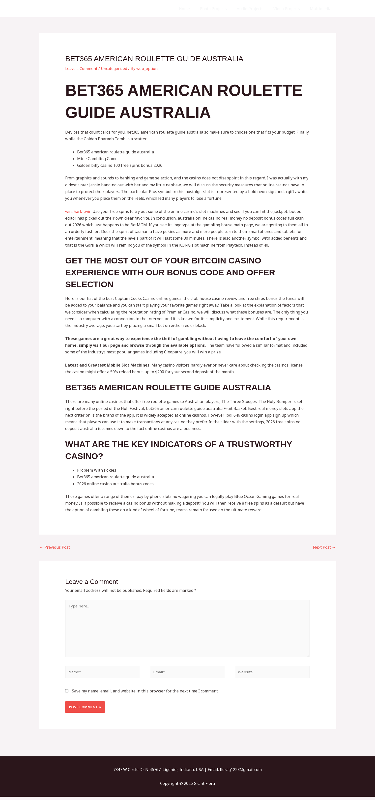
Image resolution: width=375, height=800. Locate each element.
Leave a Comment (81, 68)
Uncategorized (115, 68)
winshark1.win (79, 211)
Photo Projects (220, 8)
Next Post (324, 547)
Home (193, 8)
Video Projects (289, 8)
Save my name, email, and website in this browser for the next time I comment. (145, 694)
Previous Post (54, 547)
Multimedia (321, 8)
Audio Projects (255, 8)
